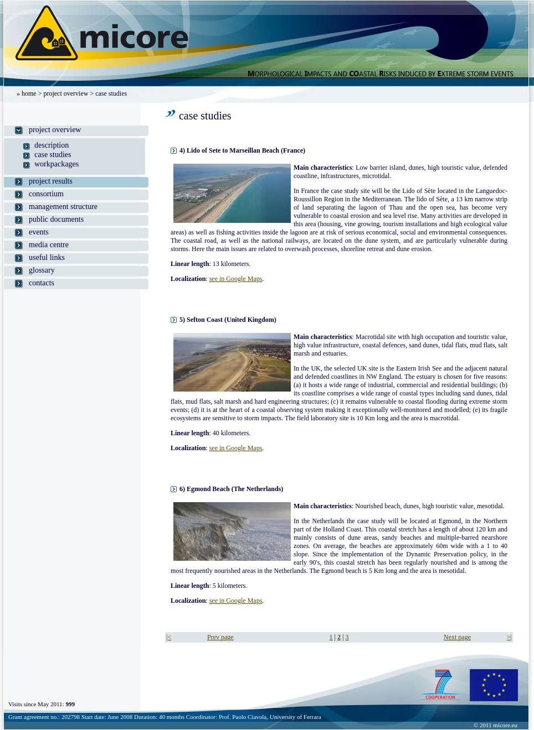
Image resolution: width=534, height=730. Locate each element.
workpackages (56, 164)
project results (51, 181)
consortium (46, 194)
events (39, 232)
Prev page (220, 637)
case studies (52, 154)
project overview (65, 93)
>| (509, 637)
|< (168, 637)
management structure (63, 206)
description (51, 145)
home (29, 93)
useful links (47, 257)
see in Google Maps (236, 279)
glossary (42, 270)
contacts (41, 283)
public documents (56, 219)
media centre (49, 245)
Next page (457, 637)
